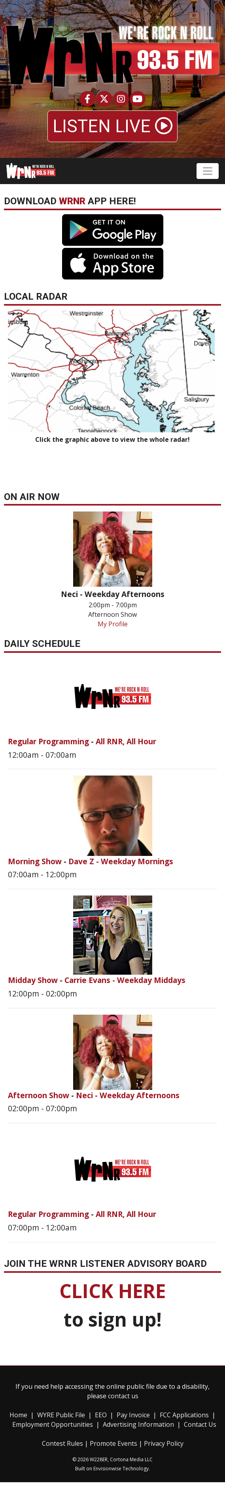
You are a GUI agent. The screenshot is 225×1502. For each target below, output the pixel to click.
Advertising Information (138, 1424)
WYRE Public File (61, 1415)
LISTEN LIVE (112, 126)
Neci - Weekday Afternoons (128, 1095)
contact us (123, 1396)
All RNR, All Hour (126, 741)
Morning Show (36, 861)
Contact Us (200, 1424)
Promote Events (113, 1443)
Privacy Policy (163, 1443)
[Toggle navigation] (208, 171)
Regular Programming (49, 741)
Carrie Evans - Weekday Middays (124, 980)
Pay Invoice (133, 1415)
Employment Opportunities (52, 1424)
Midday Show (34, 980)
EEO (101, 1415)
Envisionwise (107, 1468)
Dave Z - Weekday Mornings (120, 861)
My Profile (113, 624)
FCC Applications (184, 1415)
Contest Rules (62, 1443)
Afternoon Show (39, 1095)
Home (18, 1415)
